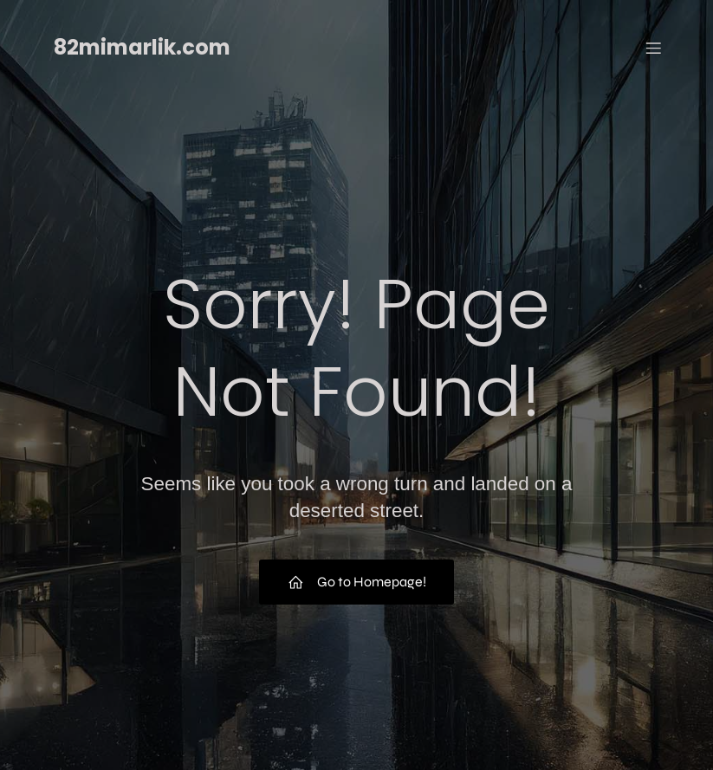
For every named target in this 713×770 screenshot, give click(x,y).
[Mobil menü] (654, 47)
